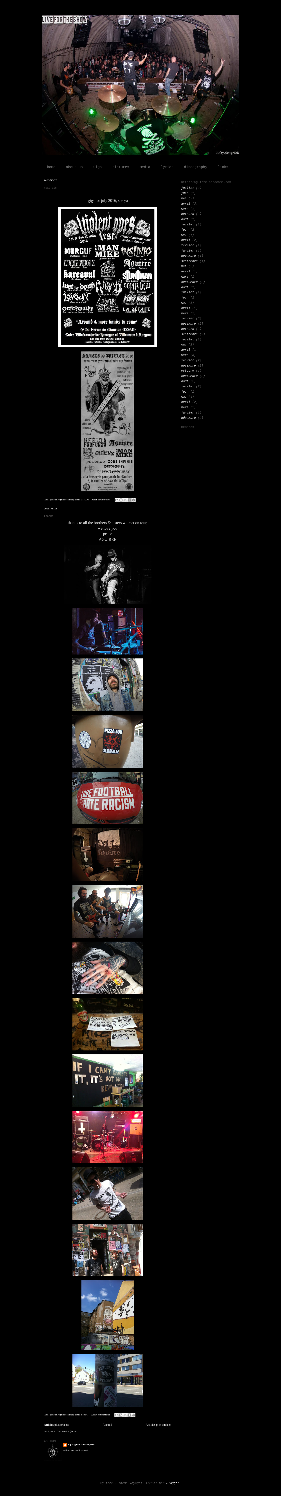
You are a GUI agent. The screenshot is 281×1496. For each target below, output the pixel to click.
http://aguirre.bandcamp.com (81, 1444)
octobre (187, 214)
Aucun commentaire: (101, 499)
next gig (50, 187)
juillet (187, 188)
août (185, 219)
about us (74, 167)
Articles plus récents (56, 1424)
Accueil (107, 1424)
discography (195, 167)
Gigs (97, 167)
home (51, 167)
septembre (189, 261)
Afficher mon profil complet (75, 1450)
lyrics (167, 167)
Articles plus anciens (158, 1424)
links (223, 167)
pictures (120, 167)
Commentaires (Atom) (66, 1431)
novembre (188, 256)
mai (184, 198)
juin (185, 193)
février (187, 245)
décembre (188, 418)
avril (185, 203)
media (145, 167)
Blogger (172, 1483)
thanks (48, 516)
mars (185, 209)
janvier (187, 250)
